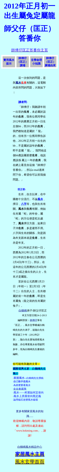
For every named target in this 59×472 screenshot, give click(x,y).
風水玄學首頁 (29, 461)
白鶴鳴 (23, 310)
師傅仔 (33, 320)
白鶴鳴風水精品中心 (29, 446)
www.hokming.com (27, 430)
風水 (18, 82)
